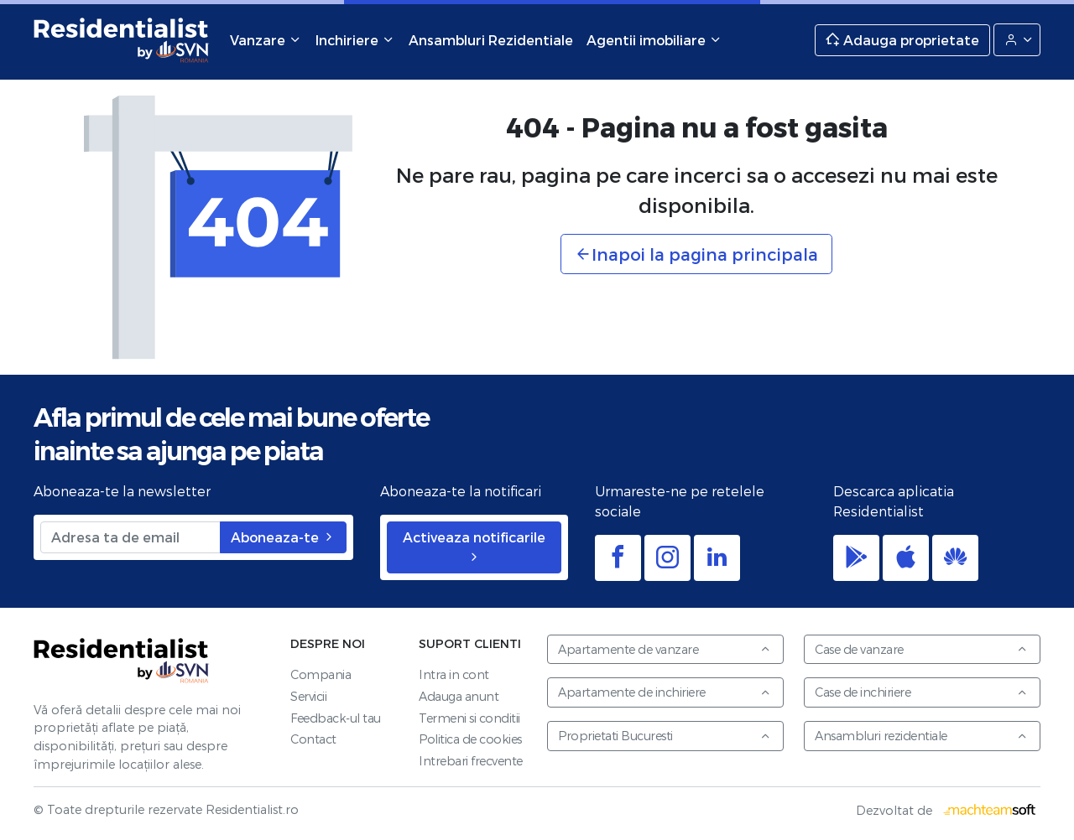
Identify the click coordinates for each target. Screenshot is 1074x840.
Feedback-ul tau (335, 718)
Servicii (308, 696)
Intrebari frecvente (471, 761)
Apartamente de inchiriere (664, 692)
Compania (320, 674)
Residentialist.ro (122, 39)
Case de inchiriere (921, 692)
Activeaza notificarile (474, 546)
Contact (313, 739)
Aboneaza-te (283, 537)
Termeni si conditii (469, 718)
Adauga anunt (458, 696)
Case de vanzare (921, 649)
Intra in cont (454, 674)
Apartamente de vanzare (664, 649)
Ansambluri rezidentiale (921, 736)
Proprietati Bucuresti (664, 736)
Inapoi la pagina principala (696, 254)
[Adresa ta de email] (130, 537)
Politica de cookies (470, 739)
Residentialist (122, 661)
